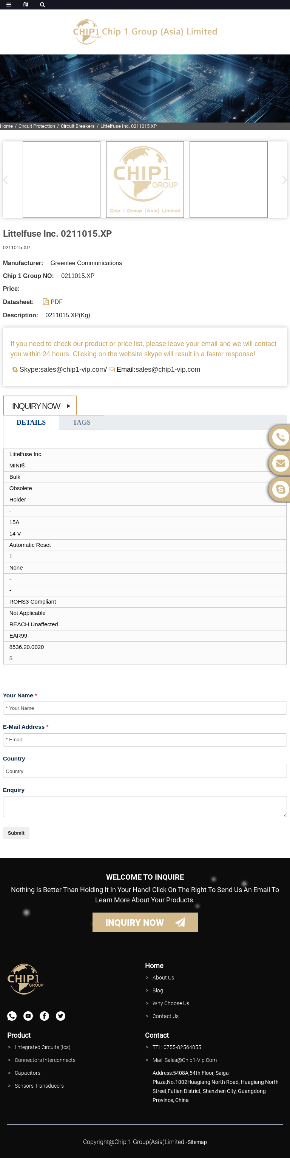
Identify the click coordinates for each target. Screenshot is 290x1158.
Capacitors (27, 1073)
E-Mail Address (24, 726)
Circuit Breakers (78, 126)
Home (6, 126)
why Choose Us (171, 1003)
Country (14, 758)
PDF (57, 302)
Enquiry (14, 790)
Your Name (18, 695)
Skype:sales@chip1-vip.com (62, 369)
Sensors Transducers (39, 1086)
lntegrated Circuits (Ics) (43, 1047)
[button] (282, 180)
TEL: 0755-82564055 (177, 1047)
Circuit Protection (37, 126)
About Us (163, 978)
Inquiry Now (36, 406)
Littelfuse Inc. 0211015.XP (128, 126)
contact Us (166, 1016)
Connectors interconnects (45, 1060)
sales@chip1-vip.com (168, 369)
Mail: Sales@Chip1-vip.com (185, 1060)
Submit (16, 833)
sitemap (197, 1142)
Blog (158, 990)
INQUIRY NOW (134, 922)
